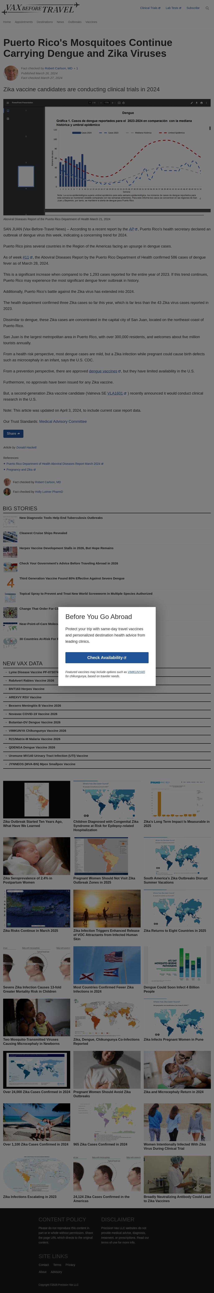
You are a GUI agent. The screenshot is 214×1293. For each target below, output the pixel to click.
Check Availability (105, 658)
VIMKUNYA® (137, 672)
